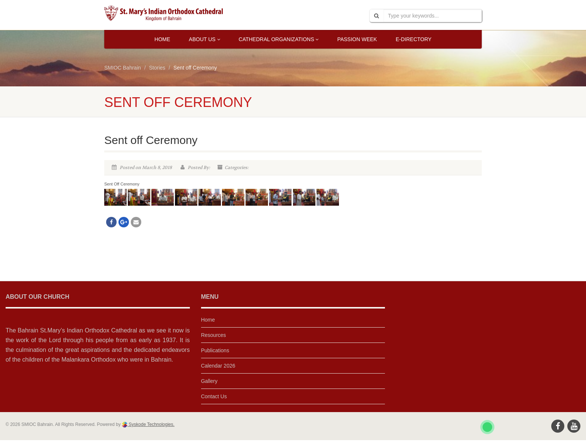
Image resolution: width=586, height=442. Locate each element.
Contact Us (214, 396)
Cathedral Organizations (279, 39)
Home (162, 39)
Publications (215, 350)
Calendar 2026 (218, 366)
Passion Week (357, 39)
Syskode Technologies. (151, 424)
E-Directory (414, 39)
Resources (213, 335)
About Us (204, 39)
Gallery (209, 381)
